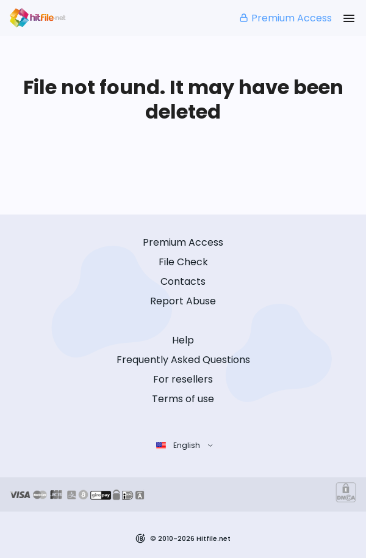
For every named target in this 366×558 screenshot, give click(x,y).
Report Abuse (183, 301)
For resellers (183, 379)
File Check (183, 262)
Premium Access (285, 18)
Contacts (183, 281)
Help (183, 340)
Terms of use (183, 399)
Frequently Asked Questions (183, 360)
